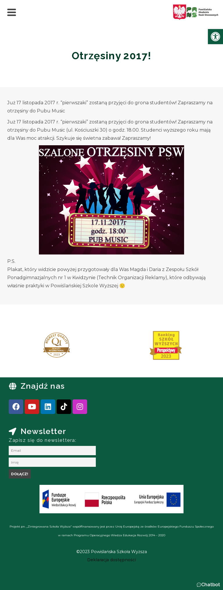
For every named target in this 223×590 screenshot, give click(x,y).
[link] (215, 36)
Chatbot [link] (210, 584)
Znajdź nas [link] (43, 385)
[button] (208, 585)
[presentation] (23, 347)
